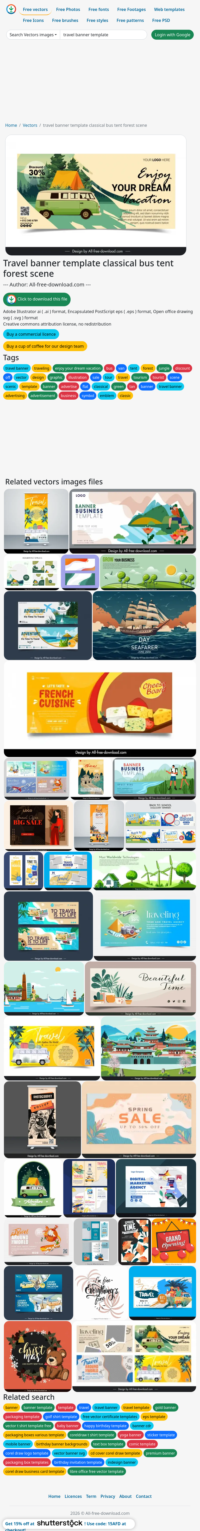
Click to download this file (37, 299)
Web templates (169, 9)
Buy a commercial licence (31, 334)
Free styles (97, 20)
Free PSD (161, 20)
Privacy (108, 1496)
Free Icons (33, 20)
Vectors (30, 125)
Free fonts (99, 9)
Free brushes (65, 20)
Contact (144, 1496)
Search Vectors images (32, 35)
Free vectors (35, 9)
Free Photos (68, 9)
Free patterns (130, 20)
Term (91, 1496)
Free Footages (131, 9)
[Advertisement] (100, 82)
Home (11, 125)
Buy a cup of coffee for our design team (45, 346)
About (125, 1496)
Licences (73, 1496)
